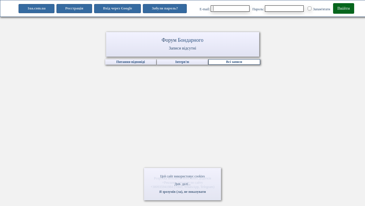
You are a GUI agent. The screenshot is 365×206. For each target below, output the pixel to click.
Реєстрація (74, 8)
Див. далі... (182, 184)
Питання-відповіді (130, 62)
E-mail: (225, 8)
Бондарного (190, 40)
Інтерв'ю (182, 62)
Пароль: (278, 8)
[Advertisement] (182, 130)
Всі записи (234, 62)
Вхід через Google (117, 8)
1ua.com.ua (36, 8)
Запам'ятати (319, 9)
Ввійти (343, 8)
